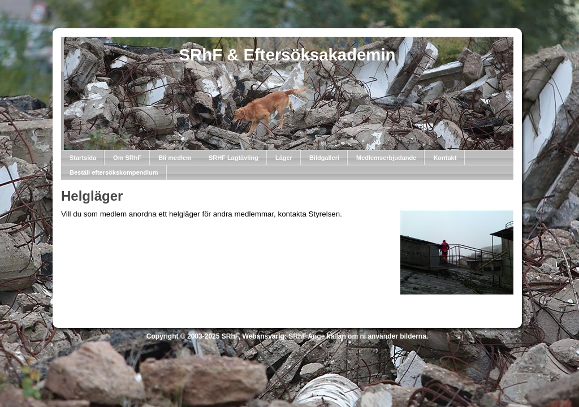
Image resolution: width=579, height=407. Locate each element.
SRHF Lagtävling (233, 157)
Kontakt (444, 157)
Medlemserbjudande (386, 157)
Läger (283, 157)
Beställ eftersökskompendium (114, 172)
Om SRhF (127, 157)
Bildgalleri (324, 157)
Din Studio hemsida (287, 355)
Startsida (83, 157)
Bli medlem (175, 157)
